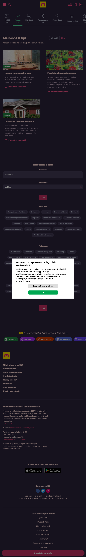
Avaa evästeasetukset (43, 286)
